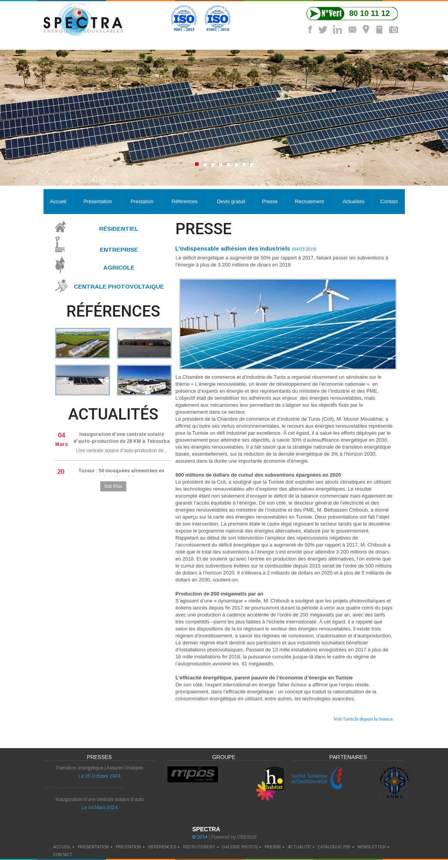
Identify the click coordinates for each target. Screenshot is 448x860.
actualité (299, 847)
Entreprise (119, 249)
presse (273, 847)
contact (62, 855)
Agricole (118, 267)
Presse (269, 201)
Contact (389, 201)
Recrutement (309, 201)
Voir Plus (113, 486)
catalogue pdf (334, 847)
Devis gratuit (231, 201)
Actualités (353, 201)
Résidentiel (118, 228)
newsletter (371, 847)
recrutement (199, 847)
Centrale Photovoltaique (119, 286)
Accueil (58, 201)
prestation (128, 847)
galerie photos (240, 847)
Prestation (142, 201)
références (162, 847)
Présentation (98, 201)
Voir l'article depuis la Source (363, 719)
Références (184, 201)
